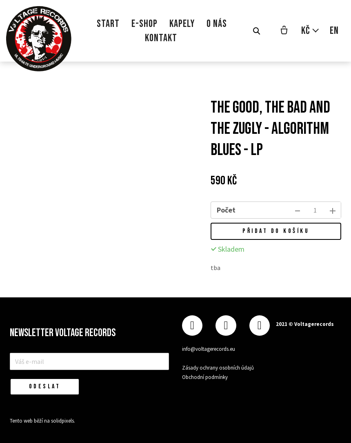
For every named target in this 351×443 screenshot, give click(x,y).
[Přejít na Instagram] (225, 326)
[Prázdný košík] (284, 31)
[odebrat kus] (297, 210)
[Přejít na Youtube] (259, 326)
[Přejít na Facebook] (192, 326)
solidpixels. (63, 420)
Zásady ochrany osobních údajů (218, 367)
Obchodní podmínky (205, 377)
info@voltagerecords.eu (208, 349)
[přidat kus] (332, 210)
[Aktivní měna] (310, 31)
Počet (226, 210)
